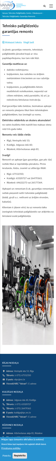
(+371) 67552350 (23, 375)
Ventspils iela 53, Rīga (24, 371)
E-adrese (32, 383)
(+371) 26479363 (23, 408)
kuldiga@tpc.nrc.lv (22, 412)
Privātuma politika (10, 450)
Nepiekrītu (20, 458)
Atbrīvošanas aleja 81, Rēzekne (28, 433)
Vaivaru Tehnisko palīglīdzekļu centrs (16, 13)
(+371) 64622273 (23, 437)
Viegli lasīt (28, 42)
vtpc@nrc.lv (19, 379)
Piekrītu (7, 457)
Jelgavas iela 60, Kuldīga (25, 400)
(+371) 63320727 (23, 404)
